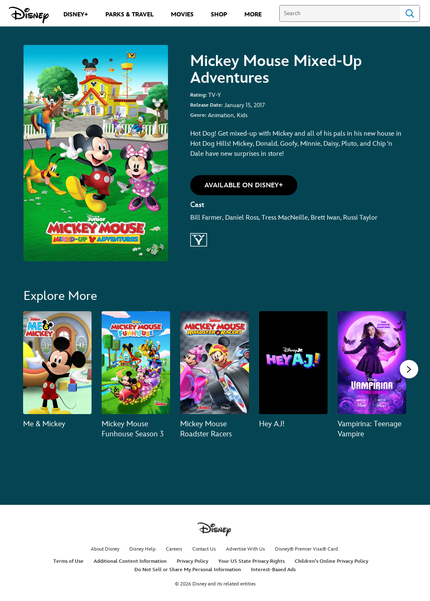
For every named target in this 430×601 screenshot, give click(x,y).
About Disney (105, 549)
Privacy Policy (192, 561)
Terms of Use (68, 561)
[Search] (339, 13)
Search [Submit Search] (410, 13)
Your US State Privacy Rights (251, 561)
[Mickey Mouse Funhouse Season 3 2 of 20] (136, 362)
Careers (174, 549)
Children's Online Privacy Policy (331, 561)
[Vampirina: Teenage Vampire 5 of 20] (372, 362)
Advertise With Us (245, 549)
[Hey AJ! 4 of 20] (293, 362)
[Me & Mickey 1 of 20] (57, 362)
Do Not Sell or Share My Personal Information (187, 570)
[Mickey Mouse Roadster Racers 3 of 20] (214, 362)
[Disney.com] (29, 15)
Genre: (198, 115)
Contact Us (204, 549)
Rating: (198, 95)
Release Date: (206, 105)
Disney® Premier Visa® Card (306, 549)
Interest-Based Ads (273, 570)
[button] (243, 185)
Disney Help (142, 549)
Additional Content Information (130, 561)
